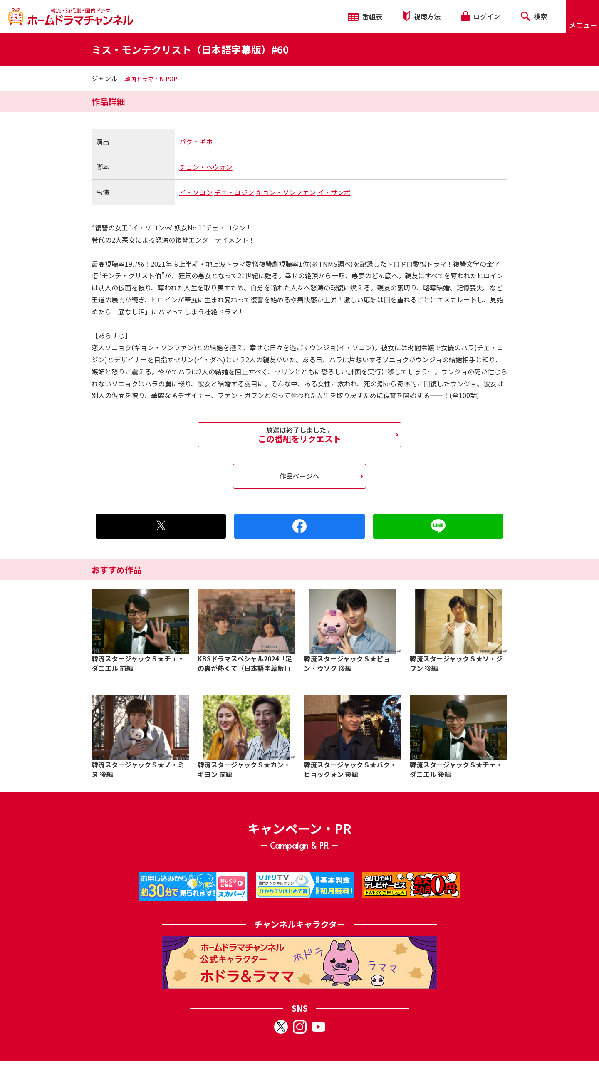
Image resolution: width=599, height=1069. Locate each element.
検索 (534, 16)
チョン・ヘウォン (206, 167)
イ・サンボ (334, 192)
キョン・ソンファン (286, 192)
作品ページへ (299, 476)
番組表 (365, 16)
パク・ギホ (196, 141)
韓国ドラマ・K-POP (150, 78)
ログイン (480, 16)
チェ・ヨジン (234, 192)
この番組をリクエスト (299, 435)
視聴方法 (422, 16)
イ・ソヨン (196, 192)
